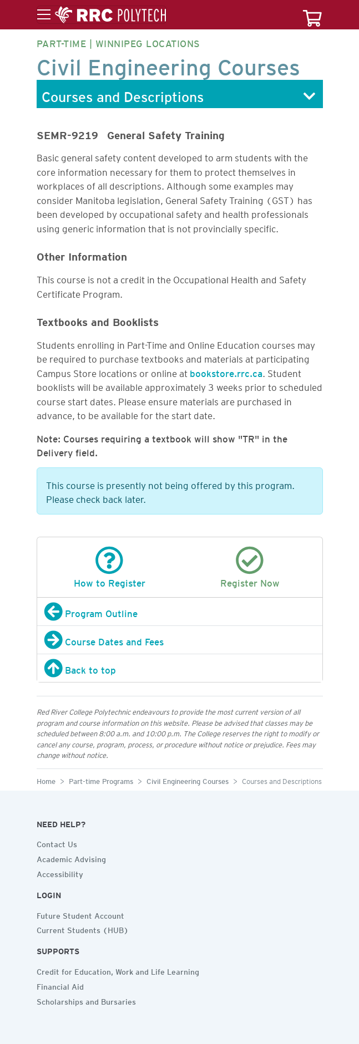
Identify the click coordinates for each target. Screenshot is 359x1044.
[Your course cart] (312, 14)
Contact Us (57, 843)
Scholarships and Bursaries (86, 1000)
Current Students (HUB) (83, 928)
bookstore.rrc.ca (226, 371)
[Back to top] (179, 668)
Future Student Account (80, 914)
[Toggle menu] (101, 15)
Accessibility (60, 872)
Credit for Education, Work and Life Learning (118, 970)
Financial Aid (60, 985)
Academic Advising (71, 857)
